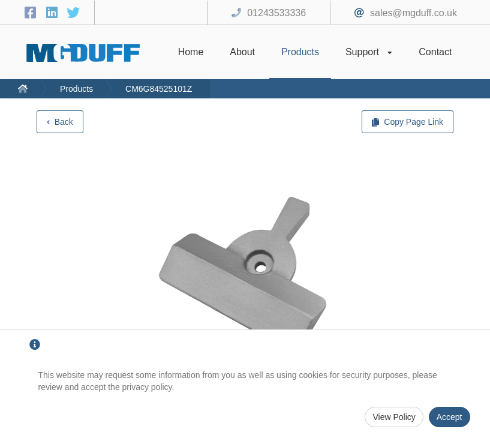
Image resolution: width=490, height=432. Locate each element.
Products (76, 89)
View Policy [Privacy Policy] (393, 417)
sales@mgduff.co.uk (413, 13)
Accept (449, 417)
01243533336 (276, 13)
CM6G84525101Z (158, 89)
